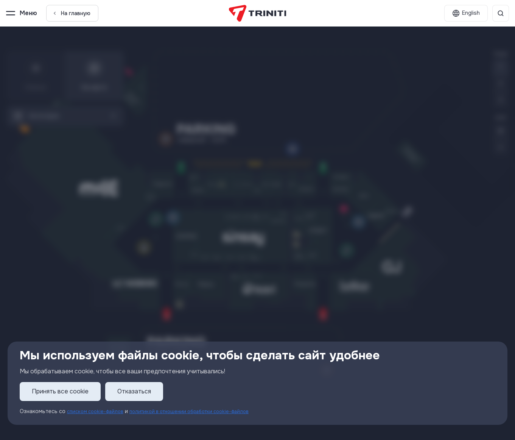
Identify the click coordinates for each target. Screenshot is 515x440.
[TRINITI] (257, 13)
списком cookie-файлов (98, 411)
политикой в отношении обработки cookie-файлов (201, 411)
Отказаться (134, 392)
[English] (466, 13)
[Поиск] (500, 13)
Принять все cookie (60, 392)
